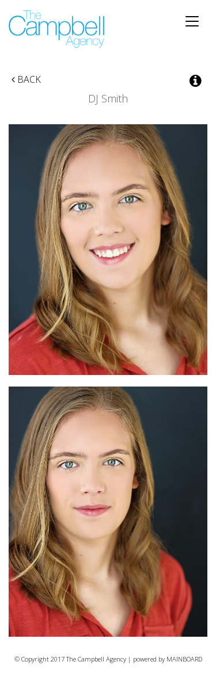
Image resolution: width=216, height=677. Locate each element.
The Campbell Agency (57, 29)
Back (26, 79)
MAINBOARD (184, 659)
